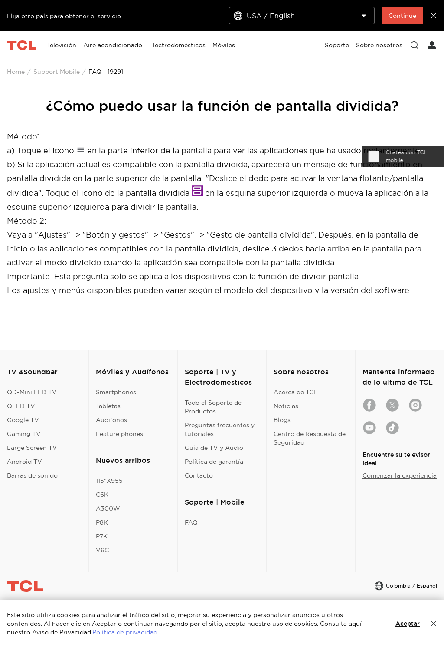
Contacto (199, 475)
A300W (108, 508)
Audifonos (111, 420)
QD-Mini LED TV (32, 392)
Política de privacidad (124, 632)
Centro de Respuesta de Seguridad (310, 438)
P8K (102, 522)
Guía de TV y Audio (214, 448)
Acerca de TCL (295, 392)
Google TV (23, 420)
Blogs (282, 420)
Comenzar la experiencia (399, 475)
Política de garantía (214, 461)
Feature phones (119, 434)
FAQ (191, 522)
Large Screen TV (32, 448)
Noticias (286, 406)
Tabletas (108, 406)
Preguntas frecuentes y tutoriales (220, 429)
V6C (102, 550)
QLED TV (21, 406)
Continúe (402, 16)
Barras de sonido (32, 475)
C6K (102, 494)
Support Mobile (56, 72)
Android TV (24, 461)
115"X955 (109, 481)
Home (16, 72)
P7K (102, 536)
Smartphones (116, 392)
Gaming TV (24, 434)
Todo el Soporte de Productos (213, 407)
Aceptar (407, 623)
